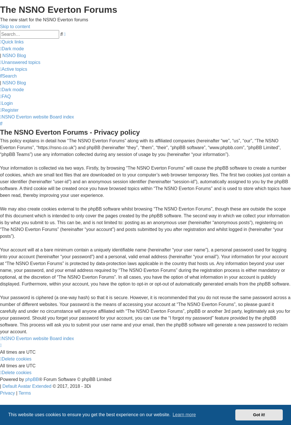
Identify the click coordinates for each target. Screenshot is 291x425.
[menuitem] (20, 62)
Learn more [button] (184, 414)
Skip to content (15, 26)
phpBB (32, 379)
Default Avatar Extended (27, 386)
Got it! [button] (259, 415)
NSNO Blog (14, 55)
